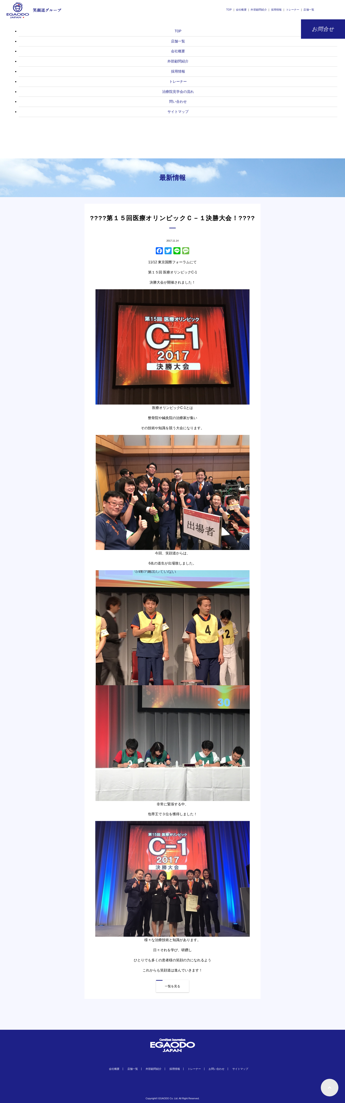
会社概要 (241, 9)
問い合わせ (178, 101)
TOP (229, 9)
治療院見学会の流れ (178, 92)
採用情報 (277, 9)
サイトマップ (178, 112)
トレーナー (292, 9)
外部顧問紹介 (259, 9)
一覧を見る (172, 986)
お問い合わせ (216, 1069)
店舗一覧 (308, 9)
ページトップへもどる (329, 1087)
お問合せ (323, 29)
